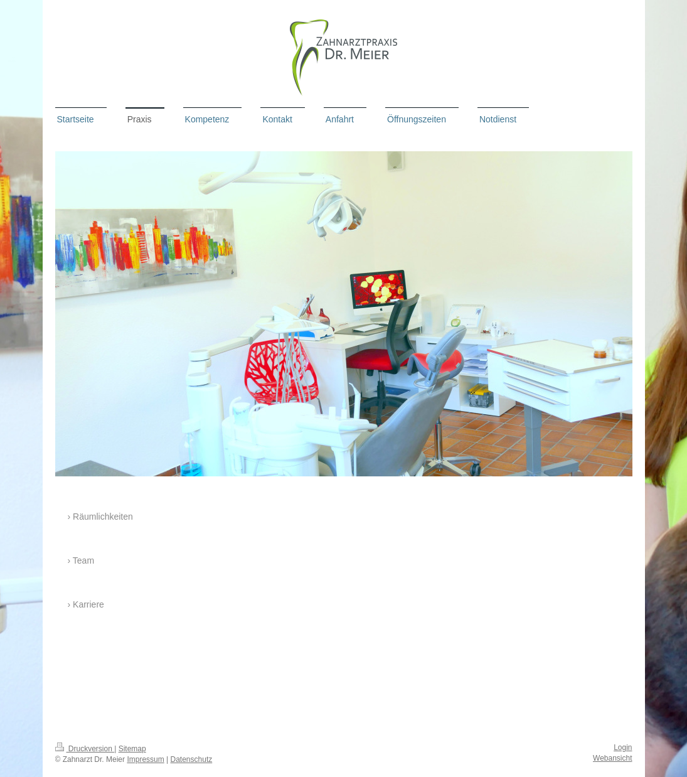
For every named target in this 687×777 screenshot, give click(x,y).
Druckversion (85, 748)
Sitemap (132, 748)
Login (623, 747)
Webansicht (612, 758)
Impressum (145, 759)
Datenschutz (192, 759)
